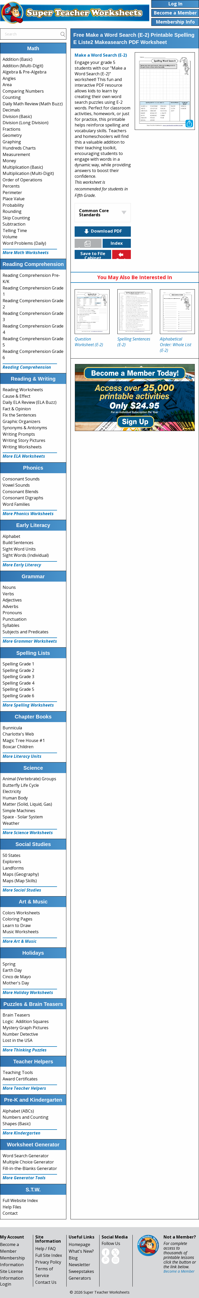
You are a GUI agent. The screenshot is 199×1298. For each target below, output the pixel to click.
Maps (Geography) (21, 874)
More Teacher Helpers (24, 1088)
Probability (13, 205)
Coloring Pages (17, 919)
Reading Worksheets (23, 389)
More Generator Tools (24, 1178)
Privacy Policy (48, 1262)
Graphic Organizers (21, 421)
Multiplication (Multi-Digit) (28, 173)
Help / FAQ (45, 1248)
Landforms (13, 868)
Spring (9, 964)
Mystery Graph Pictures (25, 1027)
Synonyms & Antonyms (25, 428)
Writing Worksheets (22, 447)
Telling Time (15, 230)
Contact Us (45, 1282)
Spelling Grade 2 (18, 670)
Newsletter (79, 1264)
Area (7, 84)
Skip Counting (16, 218)
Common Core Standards (94, 213)
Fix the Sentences (19, 415)
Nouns (9, 587)
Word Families (16, 504)
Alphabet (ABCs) (18, 1111)
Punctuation (14, 619)
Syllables (11, 625)
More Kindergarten (21, 1133)
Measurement (16, 154)
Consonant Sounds (21, 479)
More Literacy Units (22, 756)
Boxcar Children (18, 747)
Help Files (12, 1207)
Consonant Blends (20, 491)
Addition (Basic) (17, 59)
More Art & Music (20, 941)
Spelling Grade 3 (18, 676)
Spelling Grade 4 (18, 683)
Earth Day (12, 970)
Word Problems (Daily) (24, 243)
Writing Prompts (19, 434)
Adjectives (12, 600)
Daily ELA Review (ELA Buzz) (29, 402)
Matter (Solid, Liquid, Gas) (27, 804)
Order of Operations (22, 180)
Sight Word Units (19, 549)
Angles (9, 78)
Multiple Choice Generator (28, 1162)
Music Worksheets (21, 931)
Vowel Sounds (16, 485)
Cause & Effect (16, 396)
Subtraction (14, 224)
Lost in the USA (17, 1040)
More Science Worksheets (28, 832)
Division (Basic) (17, 116)
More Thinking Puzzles (25, 1050)
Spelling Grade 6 (18, 696)
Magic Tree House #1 (24, 740)
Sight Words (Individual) (26, 555)
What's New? (81, 1251)
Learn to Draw (17, 925)
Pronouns (12, 612)
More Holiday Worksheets (28, 992)
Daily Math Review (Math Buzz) (33, 104)
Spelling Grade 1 (18, 664)
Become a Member (179, 1271)
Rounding (12, 211)
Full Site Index (48, 1255)
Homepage (79, 1244)
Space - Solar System (23, 817)
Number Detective (20, 1034)
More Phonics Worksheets (28, 513)
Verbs (8, 594)
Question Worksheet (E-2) (89, 341)
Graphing (12, 142)
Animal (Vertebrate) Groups (29, 779)
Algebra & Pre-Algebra (24, 72)
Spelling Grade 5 (18, 689)
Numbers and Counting (25, 1117)
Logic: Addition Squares (26, 1021)
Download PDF (102, 231)
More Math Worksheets (26, 252)
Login (5, 1284)
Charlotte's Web (18, 734)
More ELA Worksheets (24, 456)
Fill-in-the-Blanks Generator (30, 1168)
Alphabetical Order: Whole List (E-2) (175, 344)
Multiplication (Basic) (23, 167)
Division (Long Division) (25, 122)
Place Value (14, 199)
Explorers (12, 861)
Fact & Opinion (17, 409)
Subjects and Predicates (25, 632)
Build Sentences (18, 542)
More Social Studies (22, 890)
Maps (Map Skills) (20, 881)
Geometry (12, 135)
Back (121, 255)
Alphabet (11, 536)
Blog (73, 1258)
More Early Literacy (22, 565)
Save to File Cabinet (92, 254)
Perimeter (12, 192)
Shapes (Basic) (17, 1123)
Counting (12, 97)
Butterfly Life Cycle (21, 785)
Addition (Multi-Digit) (23, 66)
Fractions (11, 129)
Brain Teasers (16, 1015)
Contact (10, 1213)
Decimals (11, 110)
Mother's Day (16, 983)
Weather (11, 823)
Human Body (15, 798)
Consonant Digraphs (23, 498)
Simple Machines (19, 810)
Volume (10, 237)
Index (117, 243)
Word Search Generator (26, 1156)
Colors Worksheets (21, 913)
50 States (11, 855)
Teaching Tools (18, 1072)
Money (9, 161)
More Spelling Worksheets (28, 705)
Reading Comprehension (27, 367)
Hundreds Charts (19, 148)
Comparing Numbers (23, 91)
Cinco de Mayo (17, 977)
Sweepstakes (81, 1271)
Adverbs (10, 606)
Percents (11, 186)
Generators (80, 1278)
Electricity (12, 791)
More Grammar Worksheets (30, 641)
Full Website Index (20, 1200)
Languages (90, 244)
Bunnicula (12, 728)
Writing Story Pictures (24, 440)
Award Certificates (20, 1079)
